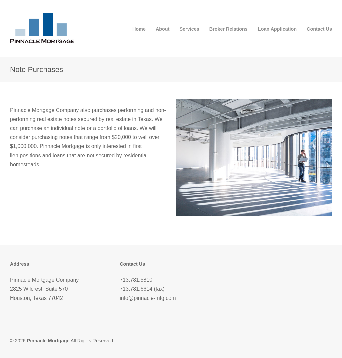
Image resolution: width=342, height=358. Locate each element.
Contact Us (319, 29)
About (163, 29)
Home (139, 29)
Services (189, 29)
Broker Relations (228, 29)
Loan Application (277, 29)
